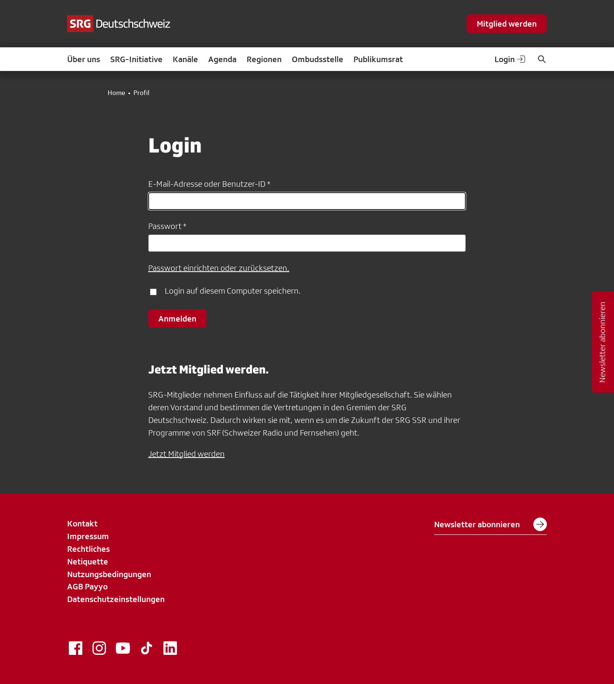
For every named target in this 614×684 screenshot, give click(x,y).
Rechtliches (88, 548)
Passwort (165, 226)
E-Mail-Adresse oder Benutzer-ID (207, 183)
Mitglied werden (507, 23)
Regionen (264, 59)
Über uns (83, 59)
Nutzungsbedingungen (109, 574)
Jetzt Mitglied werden (186, 453)
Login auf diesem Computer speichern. (233, 290)
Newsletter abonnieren (490, 524)
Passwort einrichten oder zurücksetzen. (218, 268)
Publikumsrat (378, 59)
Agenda (222, 59)
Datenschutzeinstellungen (116, 599)
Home (116, 93)
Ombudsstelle (317, 59)
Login (510, 59)
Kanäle (185, 59)
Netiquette (87, 561)
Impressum (88, 536)
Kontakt (82, 523)
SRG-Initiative (136, 59)
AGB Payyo (87, 586)
